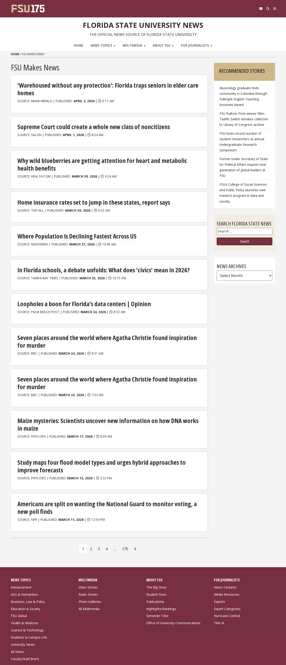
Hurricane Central (227, 574)
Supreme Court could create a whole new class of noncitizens (83, 119)
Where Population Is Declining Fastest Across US (69, 220)
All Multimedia (89, 567)
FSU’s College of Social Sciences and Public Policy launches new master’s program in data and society (243, 192)
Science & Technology (27, 588)
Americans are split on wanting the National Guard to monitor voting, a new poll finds (104, 466)
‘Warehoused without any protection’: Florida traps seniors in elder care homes (102, 85)
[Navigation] (273, 9)
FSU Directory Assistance (99, 642)
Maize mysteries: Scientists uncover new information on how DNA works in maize (105, 388)
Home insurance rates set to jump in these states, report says (83, 186)
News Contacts (225, 546)
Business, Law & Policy (28, 560)
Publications (155, 560)
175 (125, 507)
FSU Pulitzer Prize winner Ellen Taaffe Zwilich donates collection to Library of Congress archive (243, 119)
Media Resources (226, 553)
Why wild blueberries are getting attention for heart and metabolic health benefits (107, 152)
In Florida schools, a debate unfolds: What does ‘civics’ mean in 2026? (92, 253)
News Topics (102, 45)
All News (17, 610)
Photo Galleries (90, 560)
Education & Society (25, 567)
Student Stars (156, 553)
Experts (219, 560)
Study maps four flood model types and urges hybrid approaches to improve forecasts (99, 425)
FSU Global (19, 574)
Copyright (154, 648)
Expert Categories (227, 567)
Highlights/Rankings (161, 567)
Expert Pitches (21, 624)
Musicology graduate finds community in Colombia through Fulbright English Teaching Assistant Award (243, 96)
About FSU (163, 45)
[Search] (264, 9)
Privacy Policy (157, 642)
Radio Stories (88, 553)
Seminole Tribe (157, 574)
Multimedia (134, 45)
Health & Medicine (24, 581)
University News (23, 603)
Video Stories (88, 546)
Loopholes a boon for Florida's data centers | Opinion (75, 287)
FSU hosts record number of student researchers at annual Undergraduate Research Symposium (241, 141)
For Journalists (196, 45)
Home (78, 45)
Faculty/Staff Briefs (25, 617)
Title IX (219, 581)
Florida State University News (143, 24)
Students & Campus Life (29, 596)
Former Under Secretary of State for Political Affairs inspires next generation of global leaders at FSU (243, 167)
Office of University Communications (173, 581)
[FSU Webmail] (254, 9)
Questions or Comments (99, 648)
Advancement (21, 546)
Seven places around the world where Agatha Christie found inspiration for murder (106, 321)
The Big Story (156, 546)
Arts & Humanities (24, 553)
